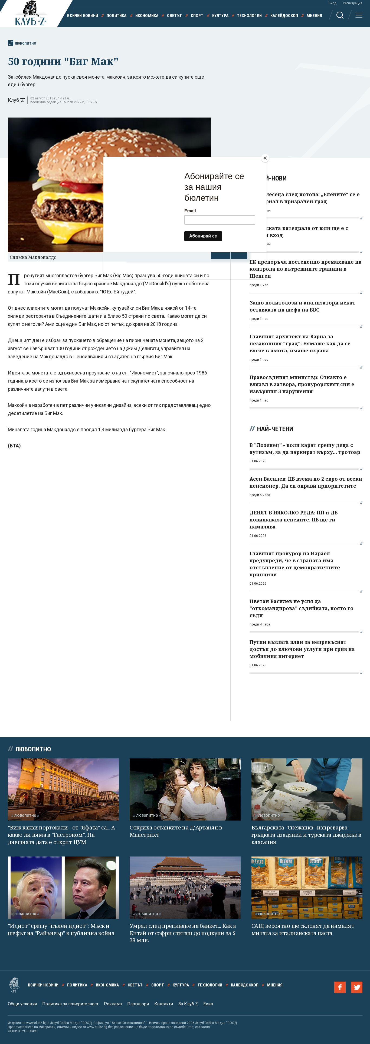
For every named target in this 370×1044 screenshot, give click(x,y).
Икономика (147, 15)
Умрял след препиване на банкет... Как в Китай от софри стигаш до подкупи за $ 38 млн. (183, 933)
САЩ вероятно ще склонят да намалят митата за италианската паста (302, 929)
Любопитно (22, 43)
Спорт (197, 15)
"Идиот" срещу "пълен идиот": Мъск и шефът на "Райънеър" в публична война (61, 929)
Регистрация (352, 3)
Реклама (113, 1003)
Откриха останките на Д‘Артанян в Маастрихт (176, 831)
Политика (117, 15)
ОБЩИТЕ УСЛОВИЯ (22, 1031)
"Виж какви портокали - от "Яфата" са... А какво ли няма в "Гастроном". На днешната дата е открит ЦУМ (61, 834)
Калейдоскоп (284, 15)
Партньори (138, 1003)
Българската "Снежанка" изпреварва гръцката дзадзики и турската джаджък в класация (306, 834)
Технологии (249, 15)
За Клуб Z (188, 1003)
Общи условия (22, 1003)
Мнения (314, 15)
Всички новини (82, 15)
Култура (220, 15)
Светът (174, 15)
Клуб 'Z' (16, 100)
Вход (332, 3)
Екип (208, 1003)
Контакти (163, 1003)
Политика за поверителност (70, 1003)
